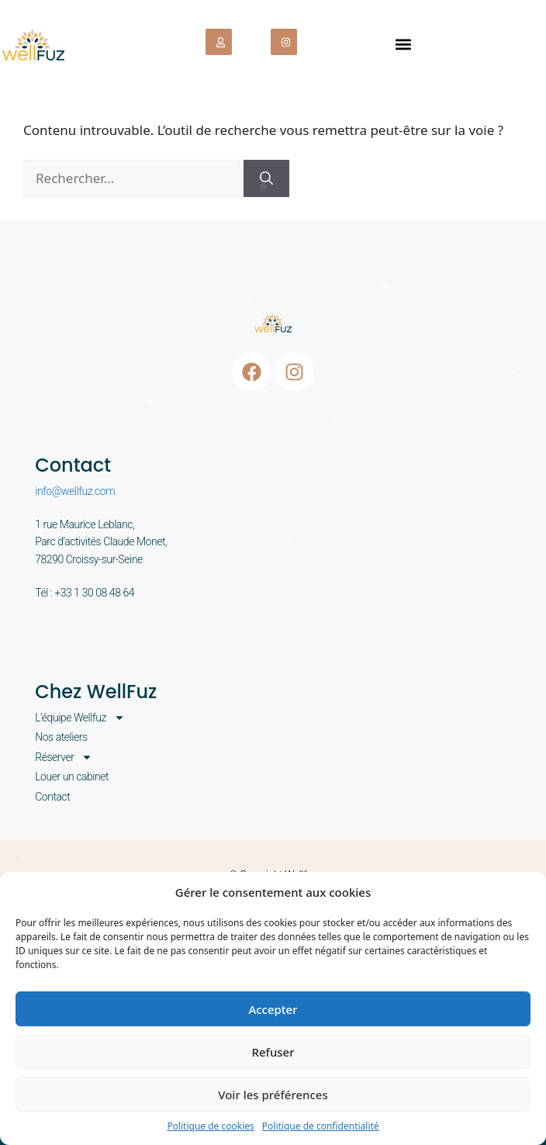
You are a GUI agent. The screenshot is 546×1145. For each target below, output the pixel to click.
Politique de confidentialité (320, 1126)
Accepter (272, 1009)
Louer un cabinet (72, 776)
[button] (403, 44)
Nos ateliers (61, 737)
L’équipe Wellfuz (80, 717)
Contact (52, 796)
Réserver (63, 757)
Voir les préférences (272, 1094)
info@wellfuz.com (75, 491)
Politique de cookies (210, 1126)
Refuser (272, 1052)
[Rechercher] (266, 178)
